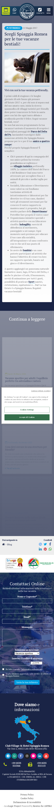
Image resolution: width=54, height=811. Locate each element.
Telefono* (27, 606)
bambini (27, 250)
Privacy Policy (27, 795)
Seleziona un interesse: (27, 650)
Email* (27, 617)
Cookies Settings (27, 410)
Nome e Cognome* (27, 596)
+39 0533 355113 (42, 764)
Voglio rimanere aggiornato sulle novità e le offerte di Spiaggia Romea (28, 675)
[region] (27, 405)
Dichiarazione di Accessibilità (27, 802)
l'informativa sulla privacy (31, 669)
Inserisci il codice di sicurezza (27, 658)
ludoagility (25, 224)
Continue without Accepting (41, 391)
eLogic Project (14, 806)
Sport (31, 281)
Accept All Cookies (27, 417)
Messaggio (27, 627)
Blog (9, 544)
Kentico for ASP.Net (42, 806)
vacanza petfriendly (36, 90)
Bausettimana (39, 211)
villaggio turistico (23, 166)
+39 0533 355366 (16, 764)
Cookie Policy (27, 798)
